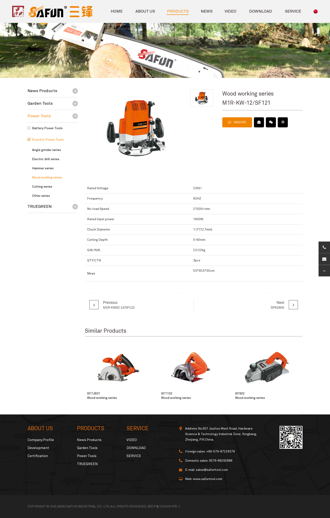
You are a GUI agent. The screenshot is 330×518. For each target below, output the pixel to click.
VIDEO (230, 11)
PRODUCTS (178, 11)
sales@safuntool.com (212, 469)
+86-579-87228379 (220, 451)
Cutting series (42, 186)
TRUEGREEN (40, 207)
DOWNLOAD (260, 11)
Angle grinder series (46, 150)
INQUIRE (237, 122)
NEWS (206, 11)
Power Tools (39, 116)
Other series (41, 195)
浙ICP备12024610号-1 (164, 506)
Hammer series (43, 168)
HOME (117, 11)
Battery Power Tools (47, 128)
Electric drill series (45, 159)
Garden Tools (40, 103)
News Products (42, 91)
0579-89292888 (220, 460)
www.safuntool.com (207, 479)
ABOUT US (145, 11)
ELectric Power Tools (48, 139)
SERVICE (293, 11)
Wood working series (47, 177)
